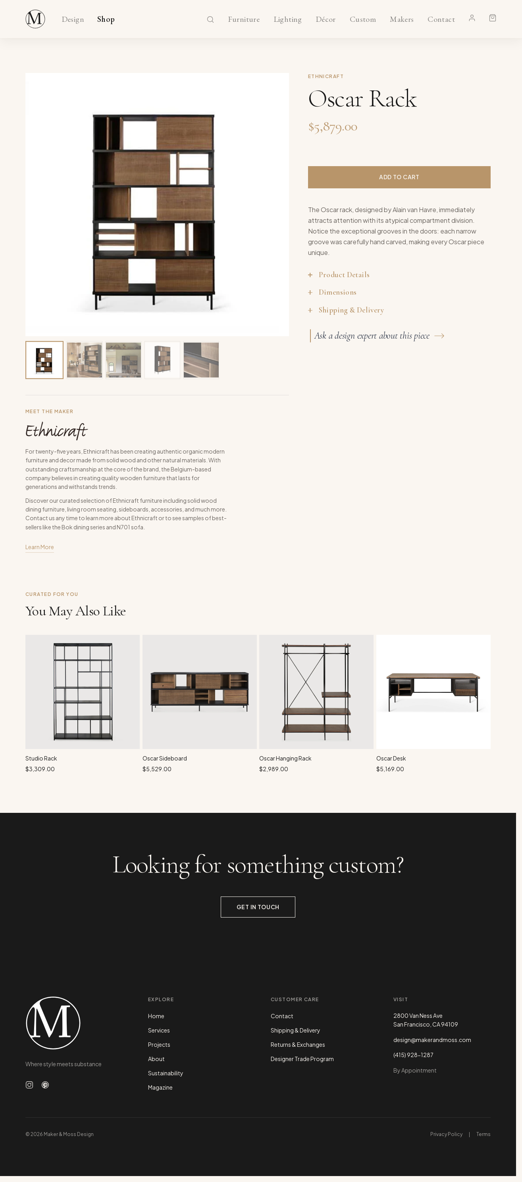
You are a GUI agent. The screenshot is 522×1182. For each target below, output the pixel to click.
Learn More (39, 547)
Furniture (244, 19)
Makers (401, 19)
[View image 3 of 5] (123, 360)
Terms (483, 1134)
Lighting (287, 19)
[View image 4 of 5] (162, 360)
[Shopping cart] (493, 18)
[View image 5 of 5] (201, 360)
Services (159, 1030)
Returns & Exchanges (298, 1044)
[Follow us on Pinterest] (45, 1085)
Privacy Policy (446, 1134)
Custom (362, 19)
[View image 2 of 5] (84, 360)
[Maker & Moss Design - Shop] (35, 19)
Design (73, 19)
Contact (441, 19)
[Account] (472, 18)
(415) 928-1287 (413, 1054)
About (156, 1058)
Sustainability (165, 1073)
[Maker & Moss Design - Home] (74, 1023)
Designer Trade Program (302, 1058)
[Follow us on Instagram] (29, 1085)
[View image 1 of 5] (44, 360)
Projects (159, 1044)
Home (156, 1015)
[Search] (210, 19)
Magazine (160, 1087)
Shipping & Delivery (295, 1030)
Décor (325, 19)
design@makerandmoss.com (432, 1039)
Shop (106, 19)
